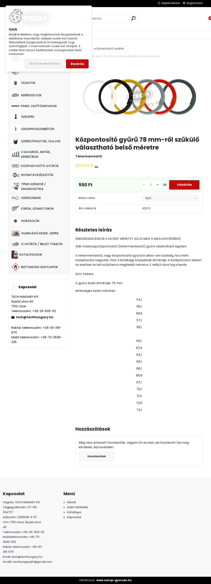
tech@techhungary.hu (34, 317)
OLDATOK (23, 83)
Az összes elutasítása (45, 63)
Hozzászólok (96, 456)
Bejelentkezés (171, 3)
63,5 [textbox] (148, 198)
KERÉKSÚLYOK (27, 95)
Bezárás (77, 64)
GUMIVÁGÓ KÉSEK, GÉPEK (35, 233)
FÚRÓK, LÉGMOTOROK (33, 209)
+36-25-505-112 (33, 532)
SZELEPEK (23, 117)
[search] (133, 18)
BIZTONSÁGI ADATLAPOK (35, 267)
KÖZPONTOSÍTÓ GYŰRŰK (35, 166)
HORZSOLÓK (26, 221)
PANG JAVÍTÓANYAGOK (34, 106)
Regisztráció (195, 3)
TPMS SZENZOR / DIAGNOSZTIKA (29, 186)
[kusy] (151, 185)
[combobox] (170, 198)
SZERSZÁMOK (26, 198)
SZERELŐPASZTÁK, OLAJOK (36, 141)
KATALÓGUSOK (27, 255)
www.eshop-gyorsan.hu (114, 580)
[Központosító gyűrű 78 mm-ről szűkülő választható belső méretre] (139, 97)
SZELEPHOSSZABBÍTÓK (33, 129)
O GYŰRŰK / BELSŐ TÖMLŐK (37, 244)
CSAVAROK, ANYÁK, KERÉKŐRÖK (31, 154)
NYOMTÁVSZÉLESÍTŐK (33, 175)
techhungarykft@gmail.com (32, 562)
